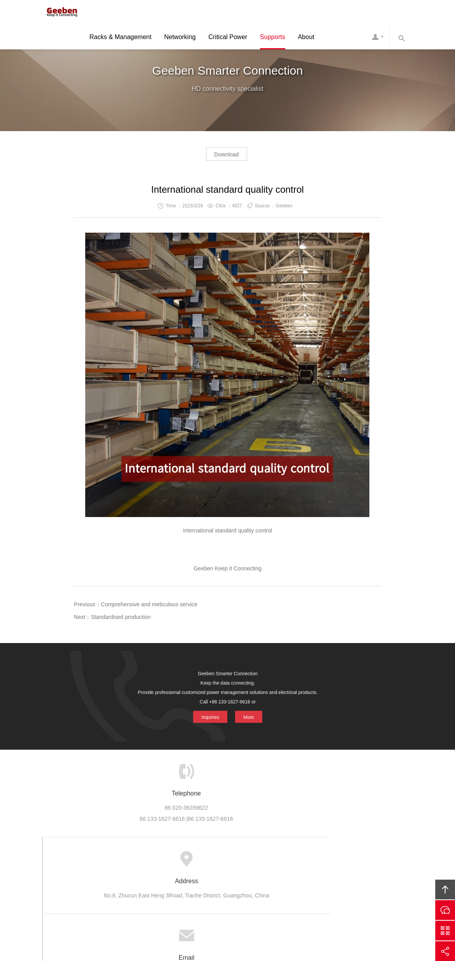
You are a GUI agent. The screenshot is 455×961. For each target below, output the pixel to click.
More (245, 713)
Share (445, 951)
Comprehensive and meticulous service (149, 607)
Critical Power (227, 38)
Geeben (60, 12)
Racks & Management (121, 38)
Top (445, 889)
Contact (377, 38)
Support (226, 859)
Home (117, 859)
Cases (198, 859)
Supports (272, 38)
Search (401, 38)
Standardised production (121, 619)
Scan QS (445, 930)
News (253, 859)
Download (226, 156)
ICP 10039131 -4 (238, 911)
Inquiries (212, 713)
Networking (180, 38)
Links (336, 859)
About (306, 38)
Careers (280, 859)
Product (170, 859)
